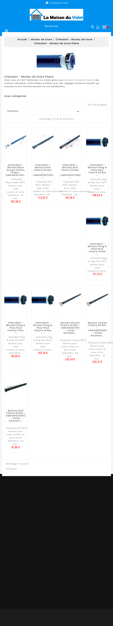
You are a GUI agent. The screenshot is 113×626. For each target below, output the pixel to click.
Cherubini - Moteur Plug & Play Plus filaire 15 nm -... (97, 249)
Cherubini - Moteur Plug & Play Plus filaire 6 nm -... (15, 328)
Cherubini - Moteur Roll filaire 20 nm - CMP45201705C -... (70, 171)
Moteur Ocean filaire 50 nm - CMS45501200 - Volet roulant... (97, 329)
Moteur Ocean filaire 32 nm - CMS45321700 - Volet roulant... (70, 328)
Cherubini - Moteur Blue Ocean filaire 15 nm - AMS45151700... (16, 170)
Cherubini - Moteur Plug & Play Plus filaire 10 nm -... (42, 328)
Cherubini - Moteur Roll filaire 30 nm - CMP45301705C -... (43, 171)
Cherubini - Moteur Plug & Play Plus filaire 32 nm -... (97, 170)
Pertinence (43, 111)
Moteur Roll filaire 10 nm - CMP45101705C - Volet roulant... (16, 415)
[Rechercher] (68, 26)
